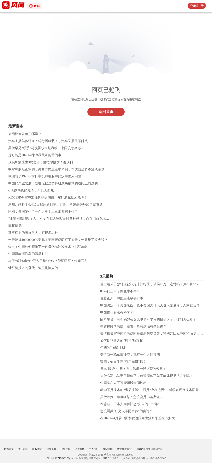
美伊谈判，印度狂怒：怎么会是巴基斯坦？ (131, 397)
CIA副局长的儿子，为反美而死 (31, 190)
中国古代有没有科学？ (116, 312)
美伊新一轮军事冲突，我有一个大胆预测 (130, 354)
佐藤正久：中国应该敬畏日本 (121, 298)
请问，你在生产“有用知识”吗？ (123, 361)
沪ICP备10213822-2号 (58, 458)
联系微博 (79, 449)
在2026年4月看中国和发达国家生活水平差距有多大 (137, 418)
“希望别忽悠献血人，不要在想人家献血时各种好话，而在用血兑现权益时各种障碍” (69, 218)
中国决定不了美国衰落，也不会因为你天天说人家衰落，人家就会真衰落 (153, 305)
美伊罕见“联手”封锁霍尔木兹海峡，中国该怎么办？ (46, 148)
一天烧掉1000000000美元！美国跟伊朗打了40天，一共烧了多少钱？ (58, 239)
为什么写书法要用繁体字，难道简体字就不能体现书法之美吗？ (146, 376)
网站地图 (108, 449)
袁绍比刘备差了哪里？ (24, 134)
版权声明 (37, 449)
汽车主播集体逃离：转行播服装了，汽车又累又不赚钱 (48, 141)
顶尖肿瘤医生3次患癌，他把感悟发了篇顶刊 (40, 162)
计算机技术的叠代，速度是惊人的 (33, 268)
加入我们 (94, 449)
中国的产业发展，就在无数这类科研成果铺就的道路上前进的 (53, 183)
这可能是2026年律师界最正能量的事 (34, 155)
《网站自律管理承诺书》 (149, 449)
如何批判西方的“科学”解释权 (121, 340)
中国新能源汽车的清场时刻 (28, 254)
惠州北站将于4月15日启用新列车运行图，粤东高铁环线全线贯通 (55, 204)
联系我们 (9, 449)
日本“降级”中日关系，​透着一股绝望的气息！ (133, 368)
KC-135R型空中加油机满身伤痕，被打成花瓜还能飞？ (47, 197)
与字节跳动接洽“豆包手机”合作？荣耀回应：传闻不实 (47, 261)
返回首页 (106, 112)
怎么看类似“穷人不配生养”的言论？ (126, 411)
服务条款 (51, 449)
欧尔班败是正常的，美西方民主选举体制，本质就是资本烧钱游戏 (56, 169)
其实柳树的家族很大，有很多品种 (33, 232)
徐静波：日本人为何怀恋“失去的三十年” (129, 404)
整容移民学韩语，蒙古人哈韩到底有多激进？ (133, 326)
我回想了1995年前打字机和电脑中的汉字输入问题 (44, 176)
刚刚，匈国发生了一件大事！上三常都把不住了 (43, 211)
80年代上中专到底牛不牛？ (120, 291)
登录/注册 (197, 5)
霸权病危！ (16, 225)
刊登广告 (65, 449)
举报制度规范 (124, 449)
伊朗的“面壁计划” (113, 347)
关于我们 (23, 449)
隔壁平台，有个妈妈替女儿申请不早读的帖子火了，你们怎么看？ (148, 319)
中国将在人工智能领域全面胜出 (123, 383)
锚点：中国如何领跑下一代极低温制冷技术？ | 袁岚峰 (47, 247)
